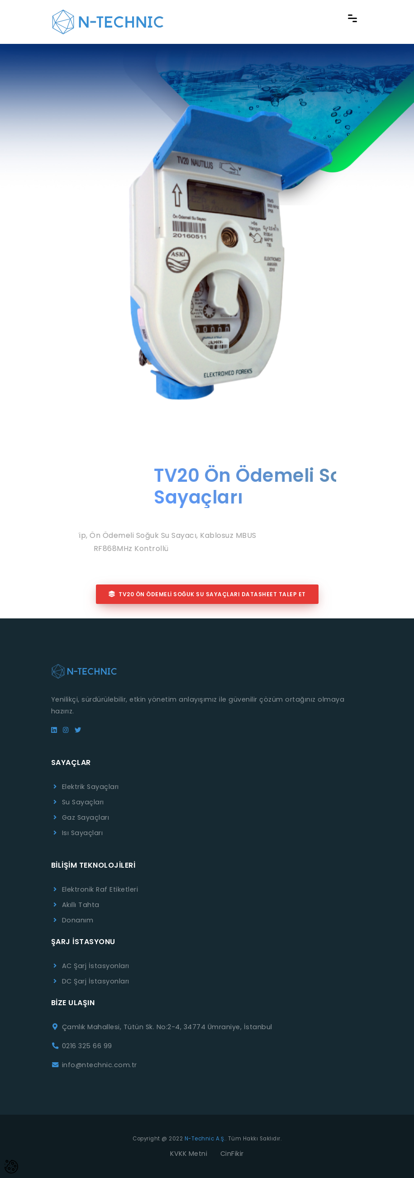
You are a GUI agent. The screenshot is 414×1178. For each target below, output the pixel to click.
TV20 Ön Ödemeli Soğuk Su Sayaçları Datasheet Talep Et (207, 594)
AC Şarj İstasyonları (95, 965)
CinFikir (232, 1153)
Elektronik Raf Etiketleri (100, 889)
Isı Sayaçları (82, 832)
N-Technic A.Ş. (205, 1138)
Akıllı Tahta (81, 904)
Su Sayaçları (83, 802)
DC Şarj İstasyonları (95, 981)
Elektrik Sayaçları (90, 786)
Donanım (78, 920)
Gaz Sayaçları (85, 817)
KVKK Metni (188, 1153)
